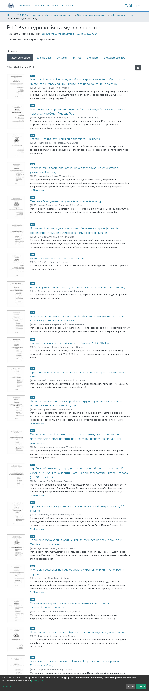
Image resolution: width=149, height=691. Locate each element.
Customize (7, 686)
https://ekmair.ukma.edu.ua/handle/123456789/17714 (69, 34)
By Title (77, 57)
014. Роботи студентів (29, 15)
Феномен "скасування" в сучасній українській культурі (66, 201)
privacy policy (37, 680)
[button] (130, 5)
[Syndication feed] (138, 67)
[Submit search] (126, 5)
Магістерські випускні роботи (59, 15)
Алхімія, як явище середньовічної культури (59, 258)
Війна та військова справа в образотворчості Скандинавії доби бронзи (77, 632)
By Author (62, 57)
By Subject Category (114, 57)
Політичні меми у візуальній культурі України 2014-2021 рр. (70, 343)
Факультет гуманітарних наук (91, 15)
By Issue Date (43, 57)
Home (10, 15)
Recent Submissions (20, 57)
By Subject (92, 57)
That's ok (140, 686)
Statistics (70, 5)
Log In (137, 5)
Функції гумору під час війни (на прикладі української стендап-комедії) (77, 287)
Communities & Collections (31, 5)
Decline (130, 686)
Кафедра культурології (122, 15)
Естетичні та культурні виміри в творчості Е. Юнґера (65, 139)
